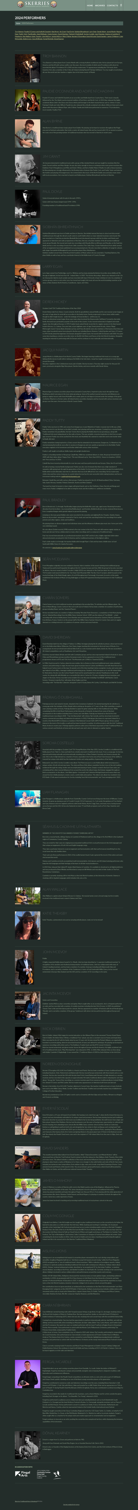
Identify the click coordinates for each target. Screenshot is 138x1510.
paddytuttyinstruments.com (70, 476)
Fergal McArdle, (48, 39)
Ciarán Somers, (52, 34)
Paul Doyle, (70, 32)
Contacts (112, 5)
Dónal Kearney (59, 39)
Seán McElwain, (42, 34)
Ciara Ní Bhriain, (37, 39)
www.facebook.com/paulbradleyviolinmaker (67, 548)
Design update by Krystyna (71, 1504)
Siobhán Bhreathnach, (82, 32)
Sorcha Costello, (89, 34)
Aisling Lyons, (27, 39)
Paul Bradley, (32, 34)
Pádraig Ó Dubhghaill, (76, 34)
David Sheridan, (63, 34)
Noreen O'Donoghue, (79, 36)
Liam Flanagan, (100, 34)
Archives (100, 5)
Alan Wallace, (27, 36)
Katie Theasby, (37, 36)
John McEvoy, (47, 36)
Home (90, 5)
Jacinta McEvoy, (57, 36)
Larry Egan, (93, 32)
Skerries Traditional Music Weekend (26, 1501)
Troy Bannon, (19, 32)
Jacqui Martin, (111, 32)
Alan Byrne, (55, 32)
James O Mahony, (113, 36)
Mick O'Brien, (67, 36)
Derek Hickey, (101, 32)
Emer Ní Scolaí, (92, 36)
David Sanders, (102, 36)
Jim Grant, (62, 32)
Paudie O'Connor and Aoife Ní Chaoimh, (37, 32)
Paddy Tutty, (23, 34)
